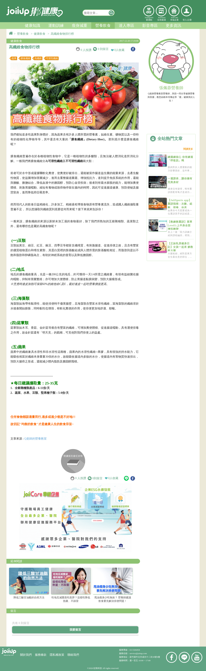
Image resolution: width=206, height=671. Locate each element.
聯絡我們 (73, 654)
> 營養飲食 (22, 33)
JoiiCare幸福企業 (174, 18)
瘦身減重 (79, 25)
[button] (111, 12)
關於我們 (26, 654)
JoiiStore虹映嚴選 (162, 18)
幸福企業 (174, 11)
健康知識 (32, 25)
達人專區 (126, 25)
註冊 (189, 20)
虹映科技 (98, 668)
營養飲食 (103, 25)
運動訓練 (56, 25)
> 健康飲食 (39, 33)
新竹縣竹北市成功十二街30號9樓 (145, 657)
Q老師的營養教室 (35, 438)
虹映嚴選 (161, 11)
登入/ (185, 20)
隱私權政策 (57, 654)
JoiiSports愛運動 (149, 18)
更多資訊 (173, 25)
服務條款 (41, 654)
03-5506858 (135, 650)
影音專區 (150, 25)
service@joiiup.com (138, 653)
